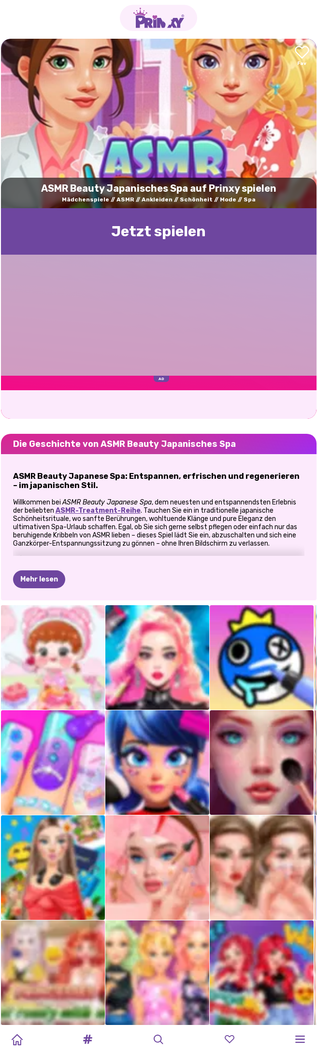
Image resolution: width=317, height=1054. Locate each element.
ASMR (125, 199)
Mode (228, 199)
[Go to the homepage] (158, 18)
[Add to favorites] (302, 56)
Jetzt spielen (158, 231)
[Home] (17, 1039)
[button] (88, 1039)
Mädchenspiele (85, 199)
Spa (250, 199)
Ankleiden (157, 199)
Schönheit (196, 199)
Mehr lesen (39, 579)
